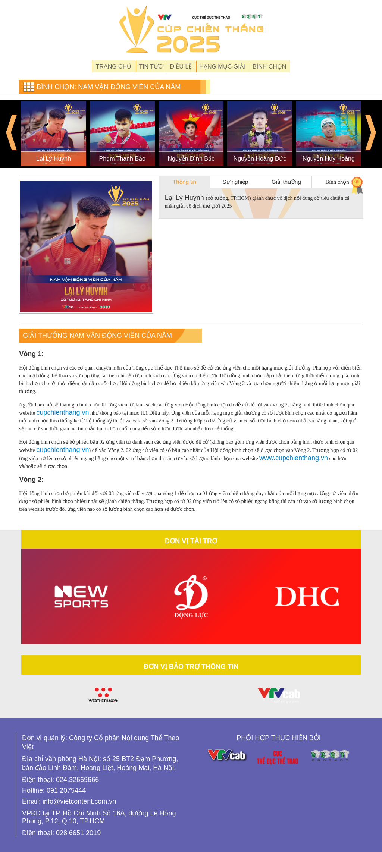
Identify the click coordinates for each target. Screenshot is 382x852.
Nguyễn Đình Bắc (191, 158)
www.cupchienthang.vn (293, 458)
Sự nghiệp (235, 182)
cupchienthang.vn (62, 412)
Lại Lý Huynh (53, 158)
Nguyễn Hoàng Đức (260, 158)
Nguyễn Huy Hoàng (329, 158)
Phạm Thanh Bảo (122, 158)
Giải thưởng (286, 182)
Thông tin (184, 182)
